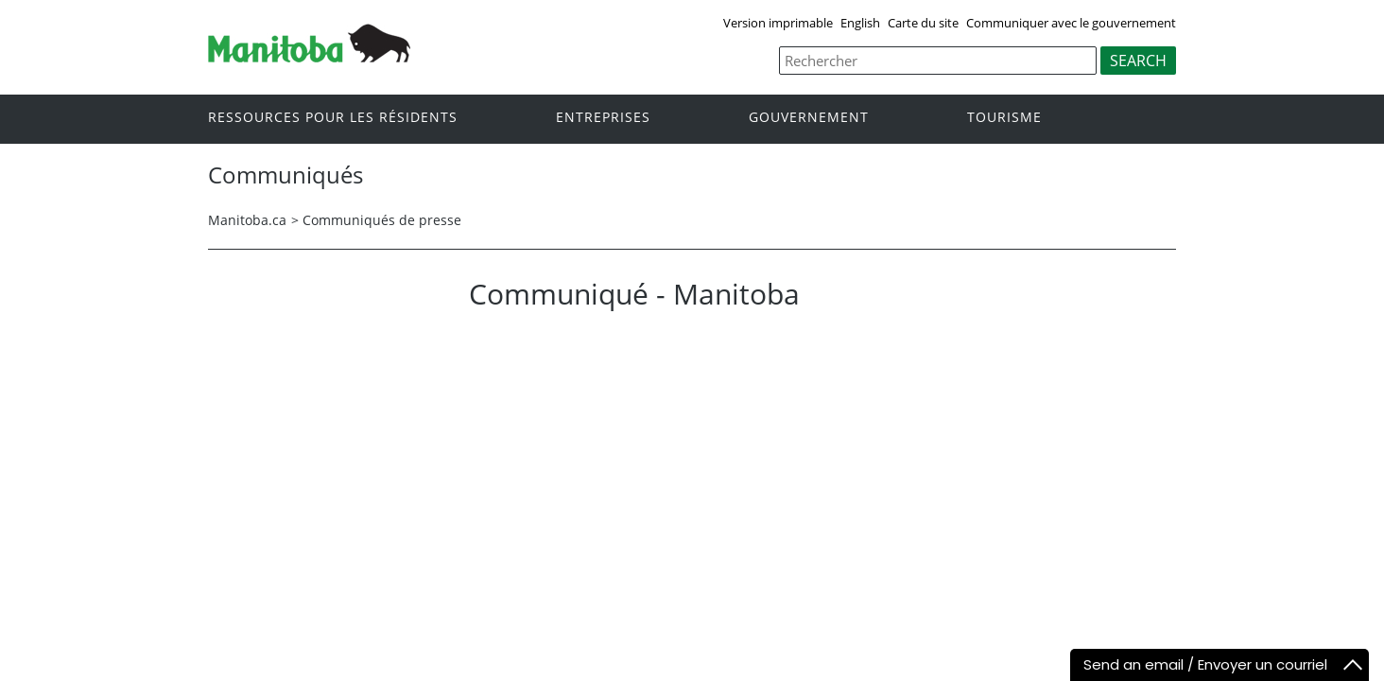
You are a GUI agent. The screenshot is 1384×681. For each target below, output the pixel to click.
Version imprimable (778, 22)
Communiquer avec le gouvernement (1071, 22)
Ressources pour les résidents (333, 118)
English (860, 22)
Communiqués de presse (382, 220)
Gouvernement (809, 118)
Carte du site (923, 22)
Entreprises (603, 118)
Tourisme (1004, 118)
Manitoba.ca (247, 220)
